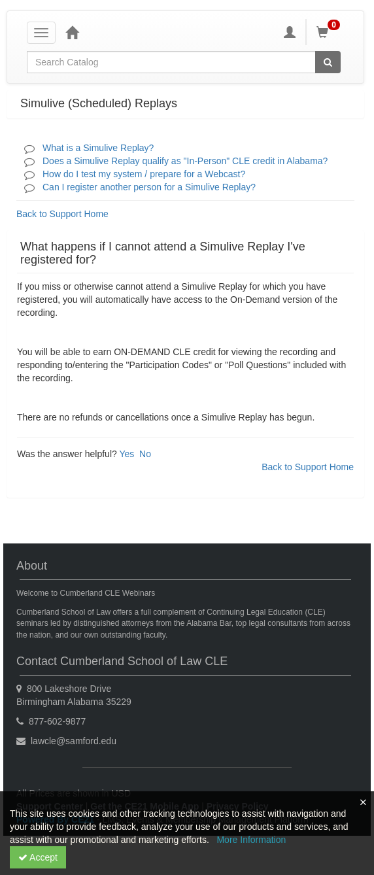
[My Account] (289, 32)
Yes (126, 454)
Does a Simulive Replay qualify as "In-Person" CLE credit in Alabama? (185, 161)
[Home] (72, 32)
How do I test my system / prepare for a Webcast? (143, 174)
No (145, 454)
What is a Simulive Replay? (98, 148)
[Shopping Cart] (330, 32)
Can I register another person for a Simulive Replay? (149, 187)
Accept (38, 857)
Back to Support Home (62, 214)
